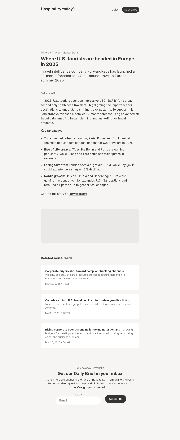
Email (78, 395)
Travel (56, 52)
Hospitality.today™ (58, 9)
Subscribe (130, 9)
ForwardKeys (78, 194)
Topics (114, 9)
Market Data (70, 52)
